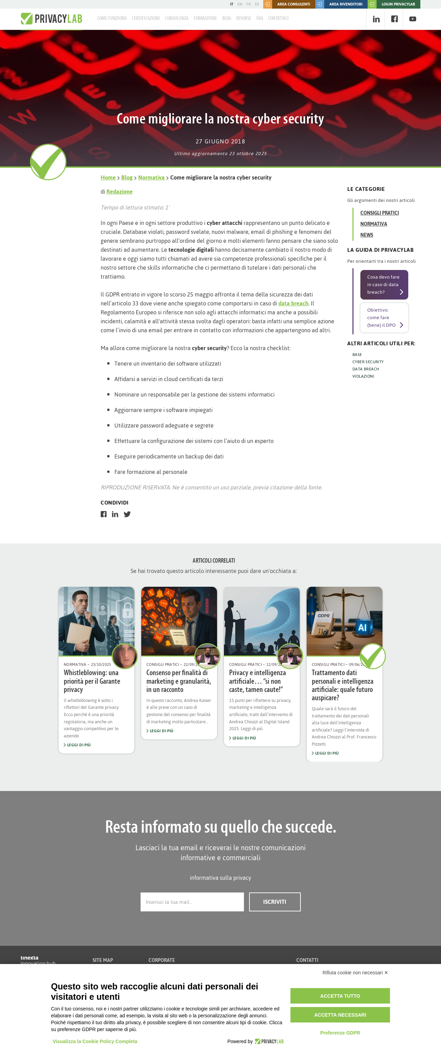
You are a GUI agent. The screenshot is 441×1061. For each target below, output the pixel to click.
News (366, 235)
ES (257, 4)
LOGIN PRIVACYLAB (391, 4)
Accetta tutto (340, 996)
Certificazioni (146, 18)
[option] (96, 670)
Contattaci (278, 18)
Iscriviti (274, 901)
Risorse (243, 18)
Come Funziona (112, 18)
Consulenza (176, 18)
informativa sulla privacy (220, 877)
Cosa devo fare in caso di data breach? (383, 284)
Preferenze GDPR (340, 1033)
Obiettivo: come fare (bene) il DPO (381, 317)
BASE (357, 354)
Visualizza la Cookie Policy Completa (95, 1041)
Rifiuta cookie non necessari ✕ (355, 972)
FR (248, 4)
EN (239, 4)
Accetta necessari (340, 1015)
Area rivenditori (338, 4)
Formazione (205, 18)
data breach (293, 303)
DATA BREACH (365, 369)
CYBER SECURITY (368, 362)
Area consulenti (286, 4)
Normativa (151, 177)
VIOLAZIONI (363, 376)
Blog (226, 18)
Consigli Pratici (379, 213)
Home (108, 177)
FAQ (259, 18)
